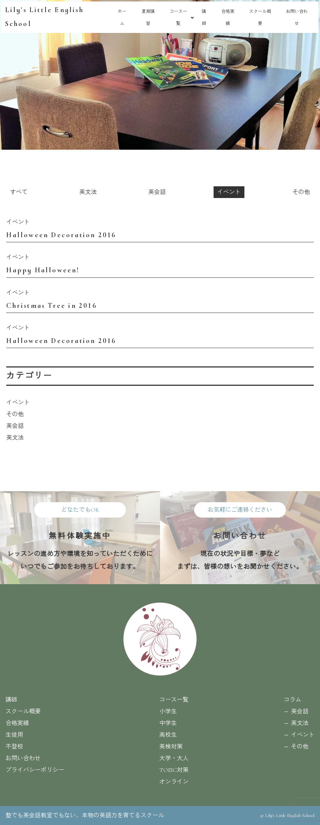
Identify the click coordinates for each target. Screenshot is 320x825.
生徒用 (14, 735)
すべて (19, 192)
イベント (229, 192)
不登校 (14, 746)
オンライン (174, 781)
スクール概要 (23, 711)
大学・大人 (174, 758)
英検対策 (171, 746)
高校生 (168, 735)
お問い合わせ (23, 758)
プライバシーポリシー (35, 770)
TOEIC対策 (174, 770)
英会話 (157, 192)
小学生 (168, 711)
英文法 (88, 192)
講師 (11, 699)
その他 (301, 192)
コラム (292, 699)
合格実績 (17, 723)
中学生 (168, 723)
